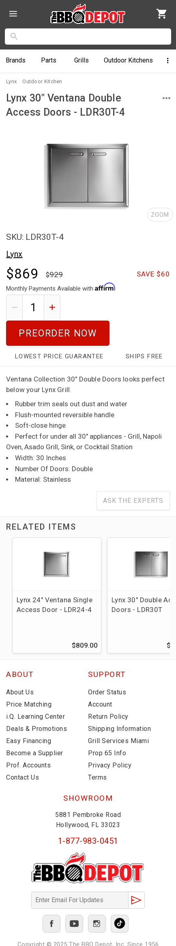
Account (100, 679)
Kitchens (128, 60)
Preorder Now (118, 307)
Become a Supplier (34, 728)
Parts (48, 60)
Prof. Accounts (28, 740)
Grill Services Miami (118, 716)
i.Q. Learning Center (35, 691)
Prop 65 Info (107, 728)
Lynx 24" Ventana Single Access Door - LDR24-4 (54, 579)
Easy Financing (28, 716)
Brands (16, 60)
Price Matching (29, 679)
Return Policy (108, 691)
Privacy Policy (109, 740)
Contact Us (22, 752)
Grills (81, 60)
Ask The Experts (133, 475)
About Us (20, 667)
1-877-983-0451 (88, 816)
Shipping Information (119, 703)
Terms (97, 752)
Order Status (107, 667)
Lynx (14, 254)
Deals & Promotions (36, 703)
